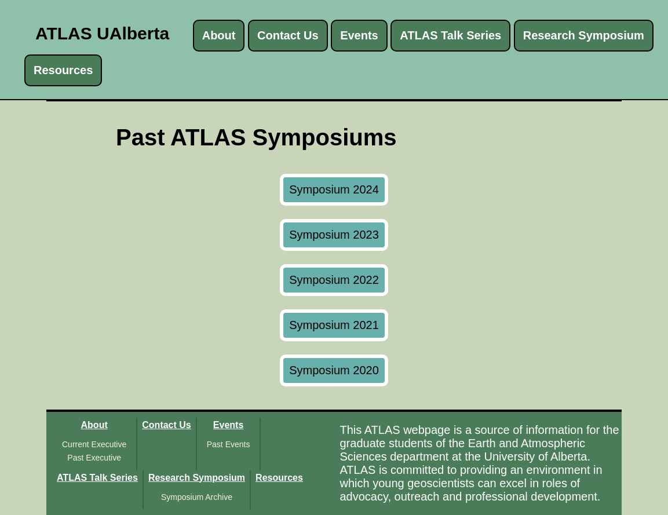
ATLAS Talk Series (450, 35)
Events (359, 35)
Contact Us (288, 35)
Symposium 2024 (334, 189)
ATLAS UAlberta (102, 33)
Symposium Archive (196, 497)
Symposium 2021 (334, 325)
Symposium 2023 (334, 234)
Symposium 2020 (334, 370)
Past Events (228, 444)
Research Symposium (583, 35)
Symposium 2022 (334, 279)
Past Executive (94, 457)
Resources (63, 70)
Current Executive (94, 444)
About (219, 35)
